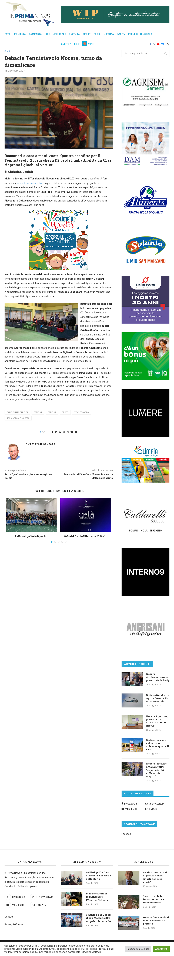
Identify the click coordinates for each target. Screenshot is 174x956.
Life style (59, 34)
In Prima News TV (87, 861)
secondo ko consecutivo (30, 183)
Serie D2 (52, 412)
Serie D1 (38, 412)
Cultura (74, 34)
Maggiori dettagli (91, 952)
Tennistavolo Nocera (18, 418)
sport (65, 412)
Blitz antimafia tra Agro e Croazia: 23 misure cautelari (157, 698)
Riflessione (143, 861)
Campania (35, 34)
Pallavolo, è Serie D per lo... (31, 536)
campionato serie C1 (17, 412)
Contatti (9, 916)
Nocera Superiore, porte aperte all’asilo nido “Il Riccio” (157, 721)
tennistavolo (81, 412)
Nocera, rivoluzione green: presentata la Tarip (157, 677)
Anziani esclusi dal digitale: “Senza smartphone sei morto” (155, 877)
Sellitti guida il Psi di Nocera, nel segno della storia (98, 875)
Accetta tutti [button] (161, 949)
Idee (47, 34)
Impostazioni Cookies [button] (138, 949)
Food (96, 34)
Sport (87, 34)
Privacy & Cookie (14, 924)
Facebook (127, 834)
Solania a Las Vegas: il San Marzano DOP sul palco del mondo (98, 918)
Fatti (8, 34)
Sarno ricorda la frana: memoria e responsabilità (153, 899)
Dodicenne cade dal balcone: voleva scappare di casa (157, 744)
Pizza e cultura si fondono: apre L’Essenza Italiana (97, 896)
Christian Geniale (40, 444)
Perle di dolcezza (140, 34)
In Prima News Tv (114, 34)
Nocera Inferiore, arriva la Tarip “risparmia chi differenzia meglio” (156, 770)
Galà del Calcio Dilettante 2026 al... (86, 536)
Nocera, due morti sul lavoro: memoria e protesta (156, 920)
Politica (20, 34)
